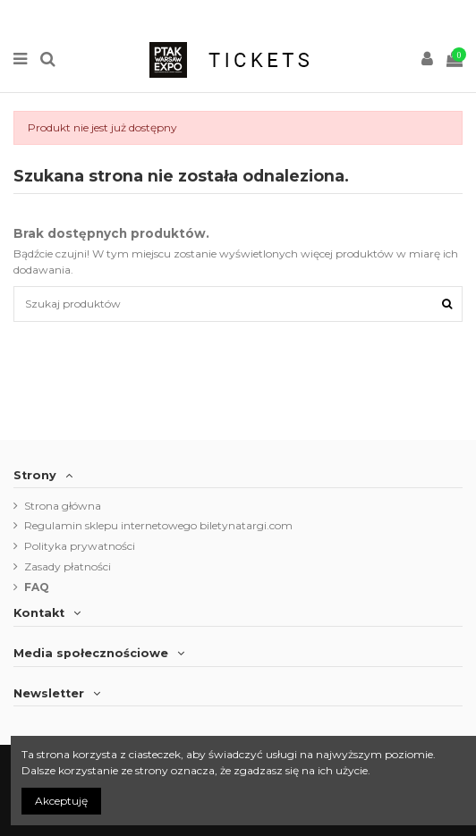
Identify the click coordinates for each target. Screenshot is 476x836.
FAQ (36, 587)
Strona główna (62, 505)
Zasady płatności (67, 566)
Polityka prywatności (79, 546)
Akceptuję (61, 800)
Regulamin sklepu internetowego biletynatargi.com (158, 525)
